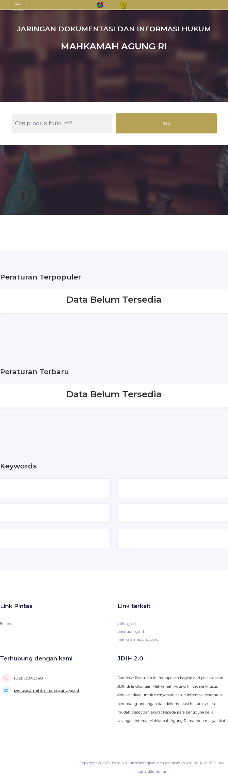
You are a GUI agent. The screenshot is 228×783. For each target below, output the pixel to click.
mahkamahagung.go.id (138, 639)
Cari (166, 123)
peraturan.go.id (130, 631)
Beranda (7, 624)
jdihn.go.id (126, 624)
